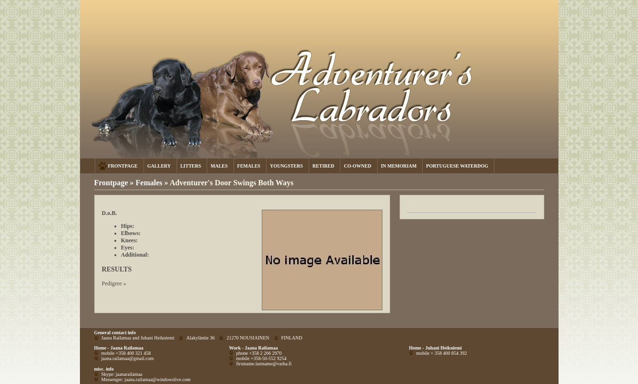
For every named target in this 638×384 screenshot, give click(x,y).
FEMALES (248, 166)
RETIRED (324, 166)
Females (149, 183)
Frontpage (111, 183)
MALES (219, 166)
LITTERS (190, 166)
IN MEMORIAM (399, 166)
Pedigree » (114, 283)
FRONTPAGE (123, 166)
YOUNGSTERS (286, 166)
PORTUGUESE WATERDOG (457, 166)
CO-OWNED (357, 166)
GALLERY (159, 166)
